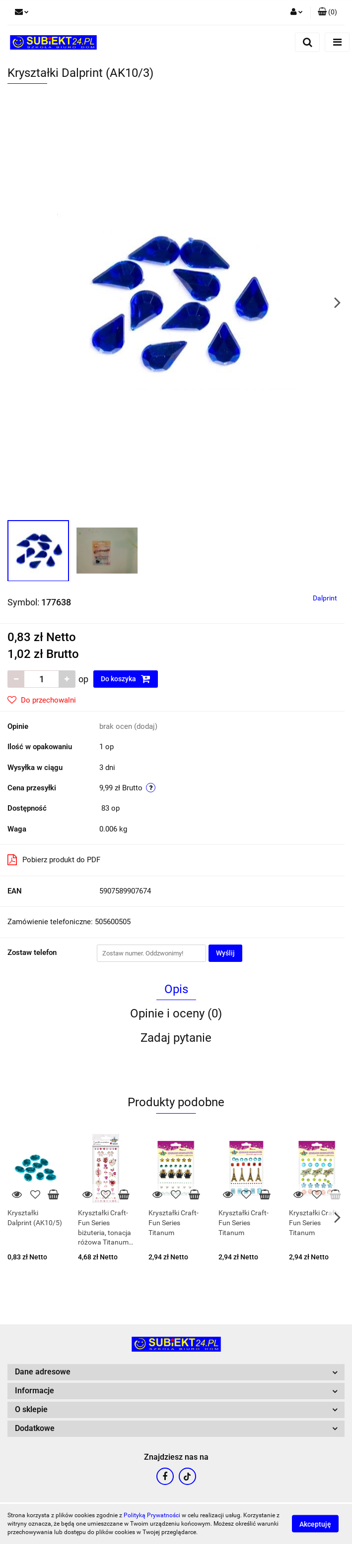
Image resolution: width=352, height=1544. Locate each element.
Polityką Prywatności (152, 1515)
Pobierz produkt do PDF (53, 859)
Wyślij (225, 953)
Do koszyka (125, 679)
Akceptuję (315, 1524)
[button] (327, 12)
